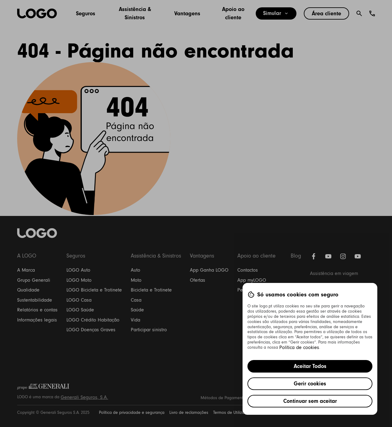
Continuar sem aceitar (310, 401)
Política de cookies (299, 347)
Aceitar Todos (310, 366)
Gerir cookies (310, 384)
